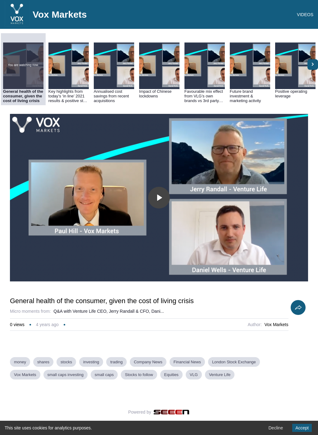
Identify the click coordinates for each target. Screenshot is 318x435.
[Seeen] (171, 412)
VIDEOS (305, 14)
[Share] (298, 307)
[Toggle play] (159, 198)
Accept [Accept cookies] (302, 427)
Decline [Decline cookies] (275, 427)
